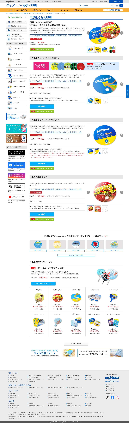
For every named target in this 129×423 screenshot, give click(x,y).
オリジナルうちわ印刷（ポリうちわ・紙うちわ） (42, 13)
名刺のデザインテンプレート (36, 387)
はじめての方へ (17, 17)
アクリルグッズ (15, 48)
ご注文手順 (89, 395)
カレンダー (13, 103)
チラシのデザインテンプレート (56, 387)
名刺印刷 (12, 375)
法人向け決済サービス (91, 397)
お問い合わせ (78, 10)
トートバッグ (14, 65)
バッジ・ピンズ (15, 54)
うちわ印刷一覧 (76, 343)
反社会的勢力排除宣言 (53, 405)
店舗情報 (31, 403)
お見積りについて (17, 30)
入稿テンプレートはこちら (42, 49)
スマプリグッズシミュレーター (56, 379)
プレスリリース (13, 407)
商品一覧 (26, 13)
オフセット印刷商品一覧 (73, 379)
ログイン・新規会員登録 (100, 1)
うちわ (12, 108)
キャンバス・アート (16, 59)
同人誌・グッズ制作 (24, 1)
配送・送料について (34, 397)
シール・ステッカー (16, 86)
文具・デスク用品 (15, 92)
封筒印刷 (69, 377)
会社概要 (12, 403)
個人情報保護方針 (14, 405)
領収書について (71, 397)
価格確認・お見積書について (74, 395)
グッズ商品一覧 (17, 10)
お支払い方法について (53, 397)
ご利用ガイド (36, 10)
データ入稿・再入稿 (113, 10)
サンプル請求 (110, 388)
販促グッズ (13, 97)
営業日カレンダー (17, 26)
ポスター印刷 (13, 377)
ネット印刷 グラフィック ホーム (14, 13)
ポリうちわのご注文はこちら (43, 283)
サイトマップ (110, 390)
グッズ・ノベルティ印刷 (21, 5)
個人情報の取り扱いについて (36, 405)
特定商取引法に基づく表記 (74, 405)
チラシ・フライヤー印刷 (35, 375)
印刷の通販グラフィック (15, 416)
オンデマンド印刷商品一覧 (93, 379)
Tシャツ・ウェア (15, 75)
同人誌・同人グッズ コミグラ (36, 379)
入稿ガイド (50, 10)
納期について (13, 397)
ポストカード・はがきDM (54, 375)
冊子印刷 (88, 375)
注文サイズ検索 (17, 22)
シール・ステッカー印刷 (41, 1)
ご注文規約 (89, 403)
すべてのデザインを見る (76, 255)
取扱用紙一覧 (32, 381)
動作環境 (69, 393)
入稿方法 (88, 393)
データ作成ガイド (14, 395)
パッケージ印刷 (56, 1)
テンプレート (63, 10)
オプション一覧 (13, 381)
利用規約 (50, 403)
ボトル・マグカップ (16, 81)
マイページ (116, 1)
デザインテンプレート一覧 (16, 387)
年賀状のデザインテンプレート (75, 387)
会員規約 (69, 403)
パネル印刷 (89, 377)
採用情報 (88, 405)
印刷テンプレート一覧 (34, 395)
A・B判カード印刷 (33, 377)
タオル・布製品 (15, 70)
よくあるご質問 (52, 393)
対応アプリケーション (53, 395)
